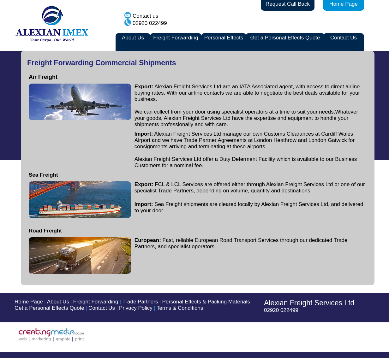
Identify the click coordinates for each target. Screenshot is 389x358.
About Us (133, 38)
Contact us (145, 16)
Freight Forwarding (175, 38)
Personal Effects (223, 38)
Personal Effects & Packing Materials (206, 302)
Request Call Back (288, 4)
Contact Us (343, 38)
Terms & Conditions (180, 308)
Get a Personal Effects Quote (285, 38)
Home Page (343, 4)
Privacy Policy (136, 308)
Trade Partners (140, 302)
